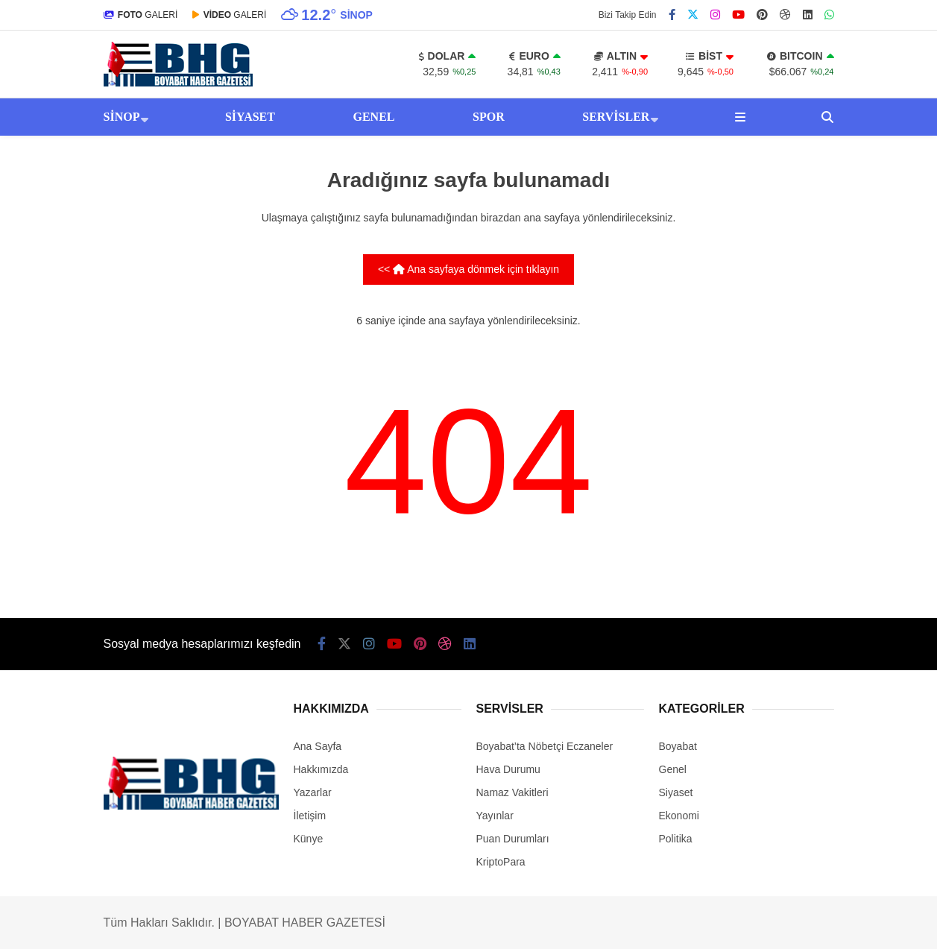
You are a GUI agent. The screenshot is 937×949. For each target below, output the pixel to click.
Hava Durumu (508, 769)
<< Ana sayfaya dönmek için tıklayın (468, 269)
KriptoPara (501, 862)
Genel (373, 116)
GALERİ (141, 15)
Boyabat (678, 746)
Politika (676, 839)
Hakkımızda (321, 769)
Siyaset (250, 116)
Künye (309, 839)
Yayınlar (495, 816)
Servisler (615, 116)
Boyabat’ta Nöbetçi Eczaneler (544, 746)
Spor (489, 116)
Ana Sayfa (318, 746)
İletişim (310, 816)
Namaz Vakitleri (512, 792)
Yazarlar (313, 792)
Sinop (122, 116)
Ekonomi (679, 816)
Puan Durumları (512, 839)
